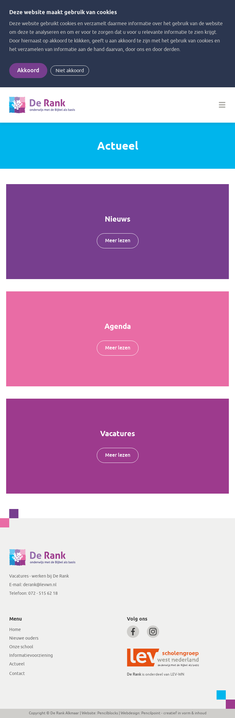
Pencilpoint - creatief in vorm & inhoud (173, 713)
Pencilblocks (107, 713)
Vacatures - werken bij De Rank (39, 576)
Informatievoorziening (31, 655)
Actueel (17, 664)
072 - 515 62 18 (43, 593)
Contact (17, 673)
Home (15, 629)
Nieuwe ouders (23, 638)
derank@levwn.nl (40, 584)
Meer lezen (117, 240)
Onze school (21, 646)
